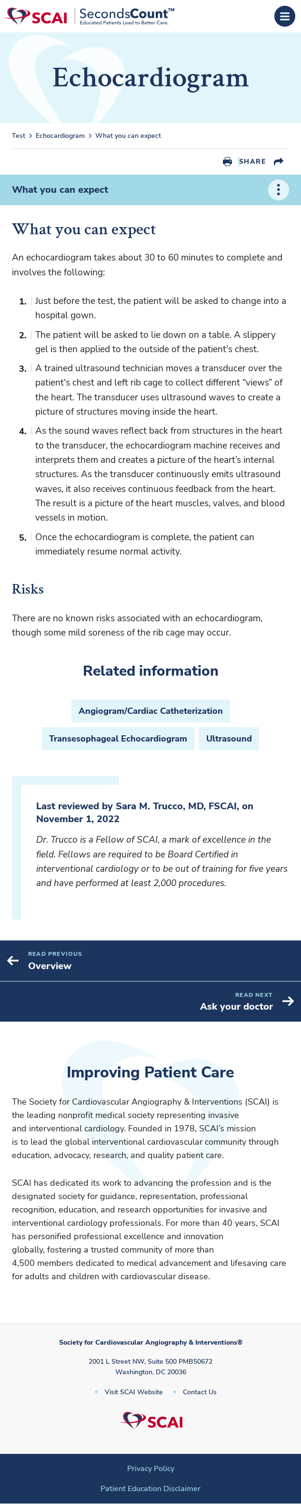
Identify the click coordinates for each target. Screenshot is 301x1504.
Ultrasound (229, 738)
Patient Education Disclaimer (150, 1488)
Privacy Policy (150, 1468)
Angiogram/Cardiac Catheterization (151, 711)
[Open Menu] (284, 16)
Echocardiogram (60, 136)
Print (227, 162)
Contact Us (200, 1392)
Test (18, 136)
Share (252, 161)
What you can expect (128, 136)
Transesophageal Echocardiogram (118, 738)
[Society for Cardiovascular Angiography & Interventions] (88, 16)
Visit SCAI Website (134, 1392)
